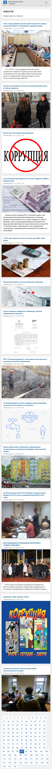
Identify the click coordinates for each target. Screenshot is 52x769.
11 (41, 718)
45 (13, 733)
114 (15, 759)
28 (26, 725)
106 (20, 755)
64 (8, 740)
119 (42, 759)
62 (44, 736)
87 (22, 748)
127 (36, 763)
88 (26, 748)
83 (4, 748)
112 (4, 759)
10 (36, 718)
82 (44, 744)
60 (35, 736)
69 (31, 740)
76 (17, 744)
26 (17, 725)
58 (26, 736)
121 (4, 763)
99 (31, 751)
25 (13, 725)
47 (22, 733)
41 (40, 729)
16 (17, 721)
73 (4, 744)
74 (8, 744)
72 (44, 740)
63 (4, 740)
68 (26, 740)
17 (22, 721)
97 (22, 751)
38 (26, 729)
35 (13, 729)
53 (4, 736)
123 (15, 763)
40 (35, 729)
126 (31, 763)
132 (15, 766)
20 (35, 721)
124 (20, 763)
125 (25, 763)
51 (40, 733)
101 (41, 751)
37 (22, 729)
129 (47, 763)
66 (17, 740)
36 (17, 729)
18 (26, 721)
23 (4, 725)
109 (36, 755)
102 (46, 751)
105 (15, 755)
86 (17, 748)
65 (13, 740)
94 (8, 751)
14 (8, 721)
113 (9, 759)
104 (9, 755)
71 (40, 740)
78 (26, 744)
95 (13, 751)
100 (35, 751)
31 (40, 725)
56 (17, 736)
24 (8, 725)
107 (25, 755)
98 (26, 751)
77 (22, 744)
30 (35, 725)
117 (31, 759)
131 (9, 766)
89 (31, 748)
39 (31, 729)
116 (25, 759)
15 (13, 721)
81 (40, 744)
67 (22, 740)
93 (4, 751)
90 (35, 748)
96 (17, 751)
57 (22, 736)
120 (47, 759)
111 (47, 755)
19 (31, 721)
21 (40, 721)
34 (8, 729)
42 (44, 729)
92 (44, 748)
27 (22, 725)
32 (44, 725)
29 (31, 725)
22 (44, 721)
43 (4, 733)
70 (35, 740)
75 (13, 744)
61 (40, 736)
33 (4, 729)
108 (31, 755)
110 (42, 755)
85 (13, 748)
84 (8, 748)
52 (44, 733)
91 (40, 748)
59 (31, 736)
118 (36, 759)
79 (31, 744)
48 (26, 733)
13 (4, 721)
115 (20, 759)
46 (17, 733)
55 (13, 736)
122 (9, 763)
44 (8, 733)
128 (42, 763)
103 (4, 755)
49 (31, 733)
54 (8, 736)
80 (35, 744)
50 (35, 733)
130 (4, 766)
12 (45, 718)
